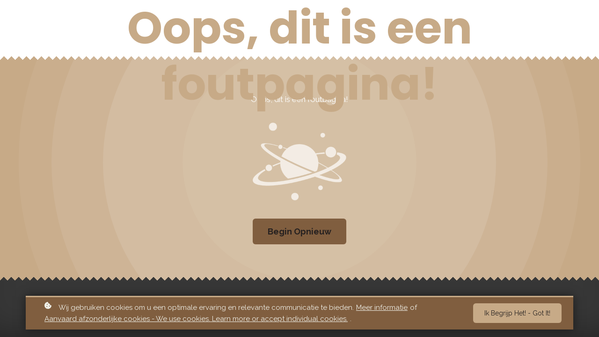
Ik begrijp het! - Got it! (517, 314)
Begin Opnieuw (299, 231)
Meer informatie (382, 308)
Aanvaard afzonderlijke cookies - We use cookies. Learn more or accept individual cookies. (196, 320)
